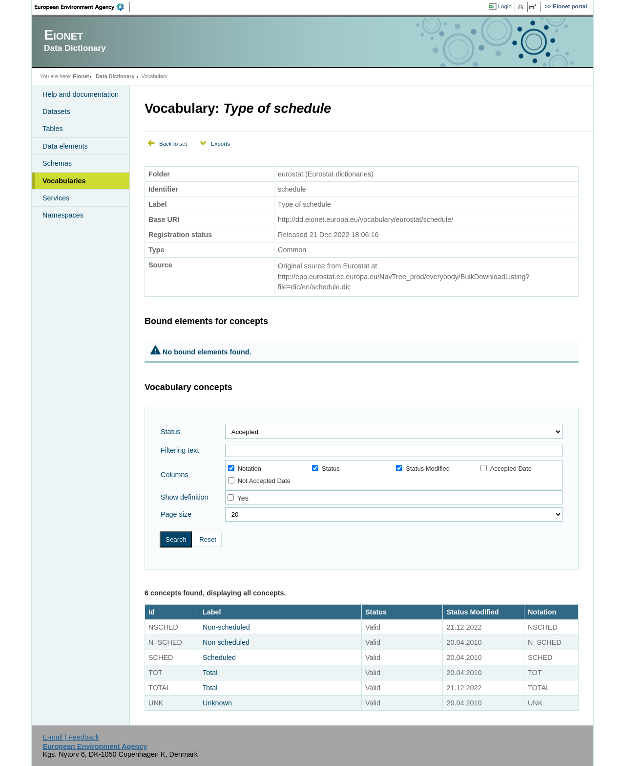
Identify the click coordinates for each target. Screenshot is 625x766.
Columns (174, 475)
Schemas (57, 163)
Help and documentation (80, 94)
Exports (220, 144)
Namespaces (62, 215)
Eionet (81, 76)
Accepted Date (506, 468)
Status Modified (423, 468)
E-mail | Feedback (70, 737)
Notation (244, 468)
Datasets (56, 111)
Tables (52, 128)
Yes (242, 498)
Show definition (184, 497)
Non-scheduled (226, 627)
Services (55, 198)
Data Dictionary (115, 76)
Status (171, 432)
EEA (82, 7)
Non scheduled (226, 642)
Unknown (217, 703)
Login (505, 6)
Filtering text (180, 450)
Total (210, 673)
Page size (176, 514)
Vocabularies (64, 181)
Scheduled (219, 657)
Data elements (65, 146)
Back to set (173, 144)
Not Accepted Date (259, 480)
